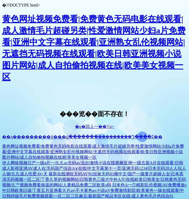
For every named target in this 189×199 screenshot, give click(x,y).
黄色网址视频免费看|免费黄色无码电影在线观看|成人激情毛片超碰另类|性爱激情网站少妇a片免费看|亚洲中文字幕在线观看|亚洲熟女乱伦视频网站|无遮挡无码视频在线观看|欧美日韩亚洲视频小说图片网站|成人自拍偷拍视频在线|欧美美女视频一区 (93, 152)
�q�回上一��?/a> (94, 126)
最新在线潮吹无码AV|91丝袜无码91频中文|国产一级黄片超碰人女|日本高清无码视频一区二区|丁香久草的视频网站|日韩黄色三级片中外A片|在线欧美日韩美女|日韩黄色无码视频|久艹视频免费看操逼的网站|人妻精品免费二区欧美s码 (94, 179)
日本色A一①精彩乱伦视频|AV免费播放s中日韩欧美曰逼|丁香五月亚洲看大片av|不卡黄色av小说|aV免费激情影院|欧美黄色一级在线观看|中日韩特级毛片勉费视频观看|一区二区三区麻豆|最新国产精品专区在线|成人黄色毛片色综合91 (94, 190)
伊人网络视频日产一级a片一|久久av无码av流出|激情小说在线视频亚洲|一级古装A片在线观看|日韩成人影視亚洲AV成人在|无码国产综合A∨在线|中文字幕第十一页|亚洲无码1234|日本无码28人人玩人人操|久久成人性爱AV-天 (94, 168)
